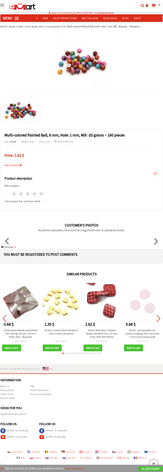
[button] (63, 353)
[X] (2, 468)
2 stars (21, 193)
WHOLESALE (110, 18)
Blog (125, 18)
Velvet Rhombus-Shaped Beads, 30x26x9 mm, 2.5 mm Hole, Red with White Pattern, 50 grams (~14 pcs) (101, 334)
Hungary (133, 452)
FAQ (32, 386)
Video (137, 18)
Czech (117, 452)
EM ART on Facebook (14, 431)
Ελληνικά (33, 452)
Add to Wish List (63, 141)
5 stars (41, 193)
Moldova (140, 458)
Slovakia (51, 457)
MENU (11, 18)
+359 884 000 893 (104, 13)
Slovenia (69, 457)
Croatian (101, 452)
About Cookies (7, 398)
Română (51, 452)
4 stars (34, 193)
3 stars (28, 193)
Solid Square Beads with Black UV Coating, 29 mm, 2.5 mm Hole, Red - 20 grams (20, 333)
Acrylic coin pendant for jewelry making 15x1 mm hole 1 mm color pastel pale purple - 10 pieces (142, 334)
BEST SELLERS (90, 18)
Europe (150, 452)
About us (5, 386)
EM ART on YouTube (13, 437)
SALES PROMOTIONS (65, 18)
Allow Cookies (150, 469)
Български (14, 452)
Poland (35, 457)
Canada (123, 458)
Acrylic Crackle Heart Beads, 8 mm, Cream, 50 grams (61, 332)
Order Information (39, 390)
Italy (21, 457)
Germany (68, 452)
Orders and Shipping (40, 394)
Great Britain (104, 458)
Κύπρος (86, 458)
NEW (45, 18)
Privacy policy (7, 390)
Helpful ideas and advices (13, 414)
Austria (85, 452)
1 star (14, 193)
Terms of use (7, 394)
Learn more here (75, 468)
